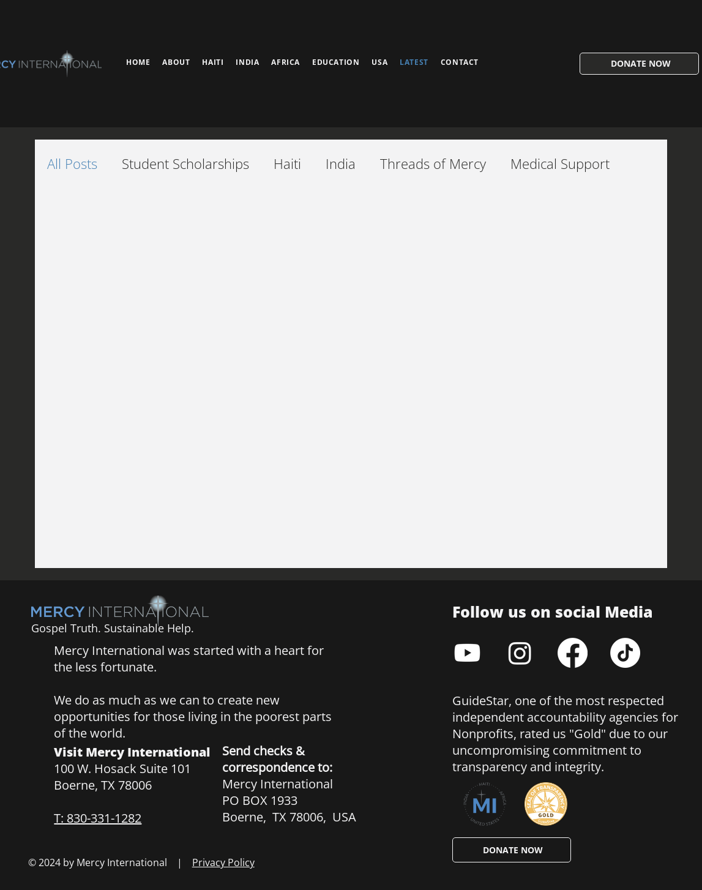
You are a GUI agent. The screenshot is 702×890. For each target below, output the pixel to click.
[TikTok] (625, 653)
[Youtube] (467, 653)
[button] (335, 62)
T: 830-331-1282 (97, 818)
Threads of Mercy (433, 163)
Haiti (287, 163)
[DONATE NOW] (639, 64)
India (341, 163)
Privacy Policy (223, 862)
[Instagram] (520, 653)
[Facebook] (573, 653)
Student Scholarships (185, 163)
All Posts (72, 163)
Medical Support (560, 163)
